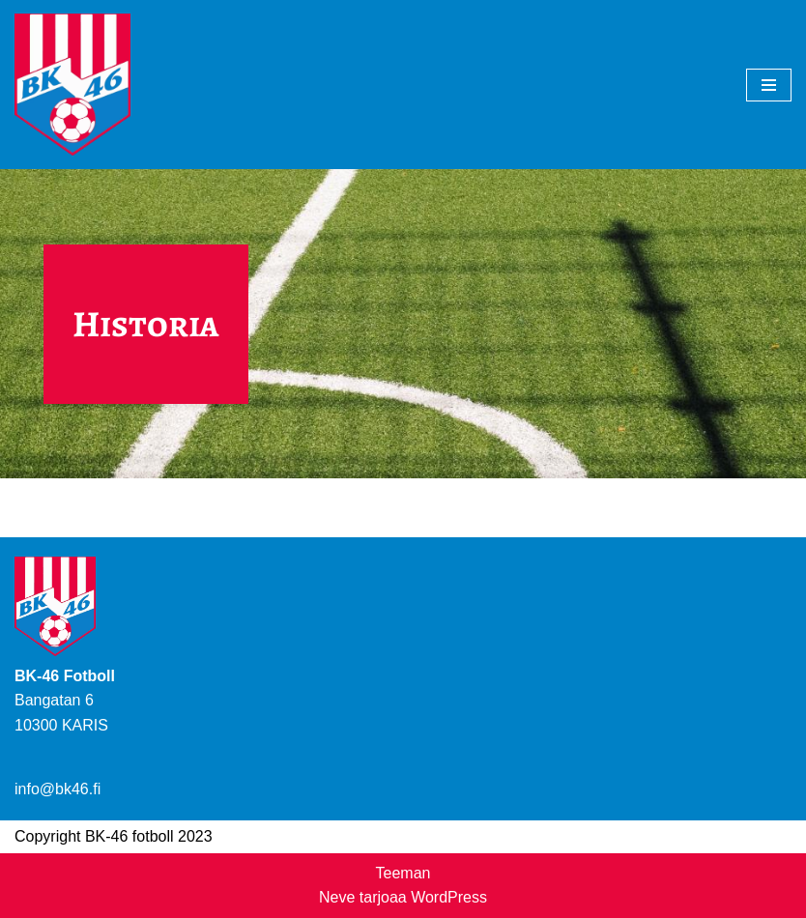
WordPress (449, 897)
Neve (337, 897)
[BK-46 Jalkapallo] (72, 85)
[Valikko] (769, 85)
